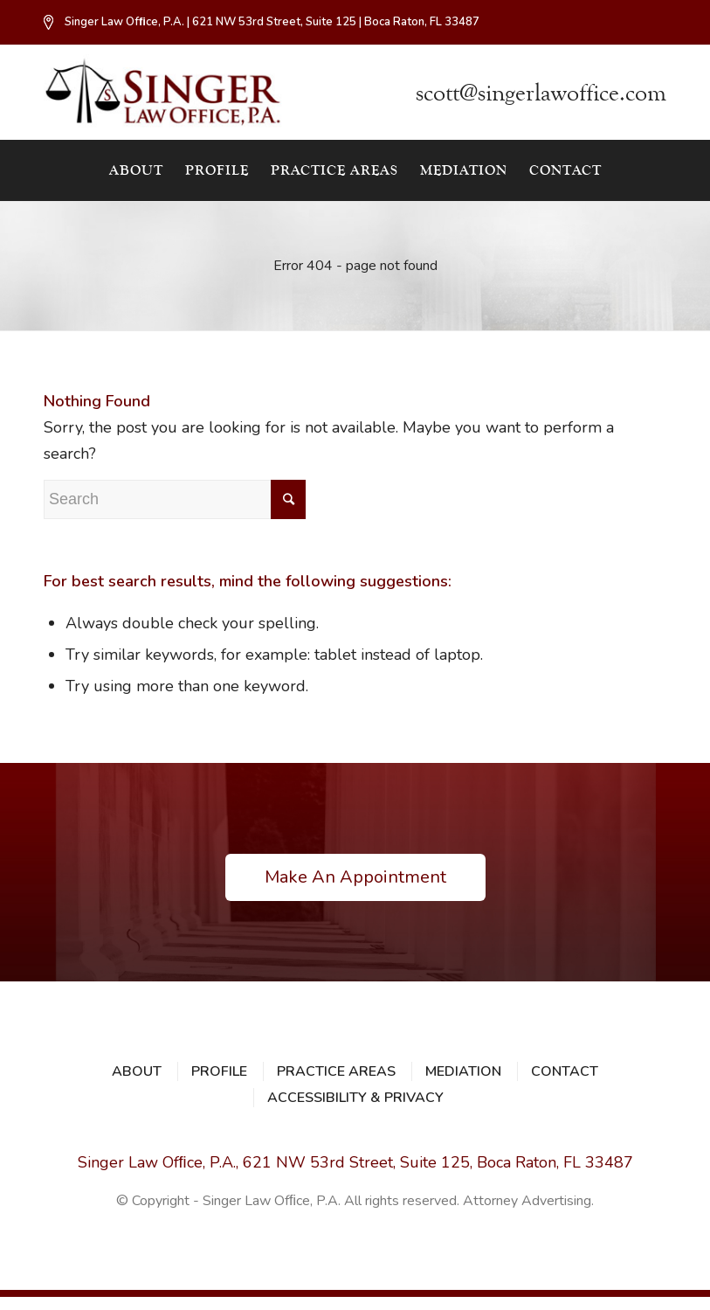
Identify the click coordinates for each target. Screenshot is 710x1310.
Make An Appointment (355, 877)
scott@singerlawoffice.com (541, 93)
